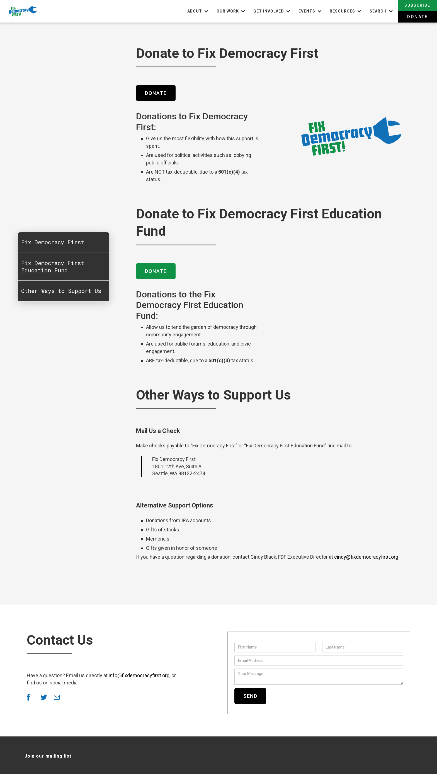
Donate (417, 16)
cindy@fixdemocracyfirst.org (366, 557)
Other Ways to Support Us (61, 291)
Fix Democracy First (53, 242)
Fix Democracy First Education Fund (53, 267)
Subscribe (417, 5)
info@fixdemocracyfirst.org (139, 675)
